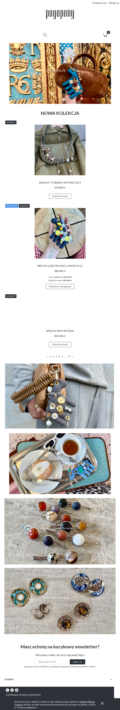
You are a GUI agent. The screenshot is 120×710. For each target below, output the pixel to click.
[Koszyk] (105, 35)
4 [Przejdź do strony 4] (59, 357)
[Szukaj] (45, 35)
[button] (15, 35)
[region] (60, 74)
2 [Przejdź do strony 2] (53, 357)
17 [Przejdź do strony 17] (69, 357)
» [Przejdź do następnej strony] (72, 357)
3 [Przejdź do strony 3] (56, 357)
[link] (60, 532)
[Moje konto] (75, 36)
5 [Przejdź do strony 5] (62, 357)
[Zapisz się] (77, 662)
